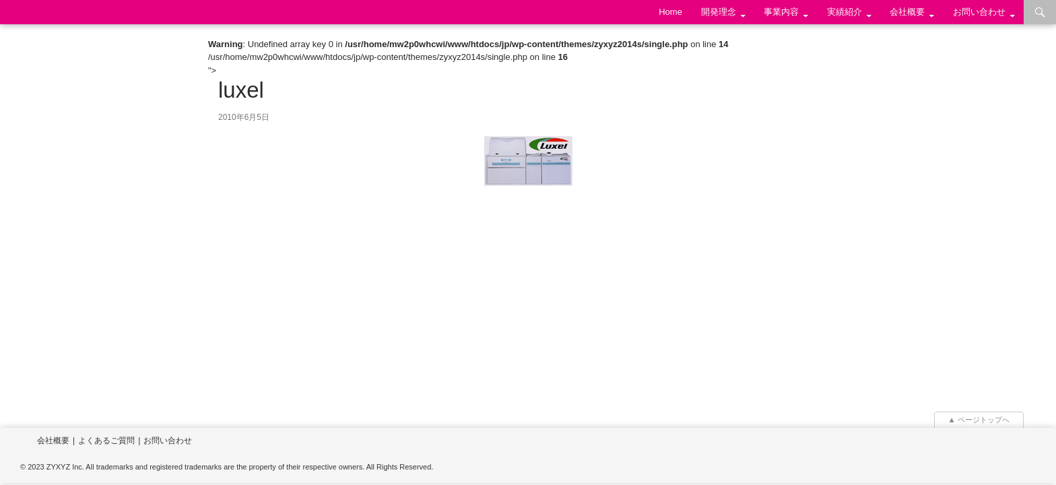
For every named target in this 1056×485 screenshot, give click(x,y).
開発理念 (718, 12)
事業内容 (781, 12)
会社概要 (907, 12)
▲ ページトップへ (979, 420)
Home (670, 12)
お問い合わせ (979, 12)
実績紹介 (844, 12)
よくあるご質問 (106, 440)
